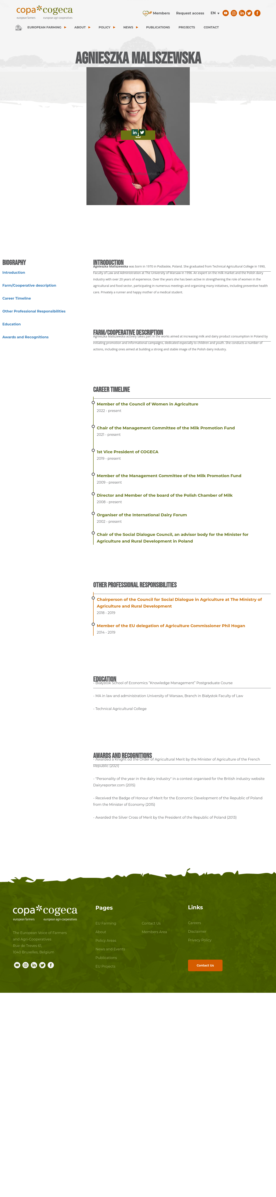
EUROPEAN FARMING (44, 27)
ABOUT (80, 27)
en (213, 13)
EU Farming (106, 923)
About (101, 932)
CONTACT (211, 27)
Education (11, 324)
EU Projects (105, 966)
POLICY (104, 27)
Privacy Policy (200, 940)
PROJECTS (187, 27)
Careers (194, 923)
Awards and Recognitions (25, 337)
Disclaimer (197, 931)
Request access (190, 13)
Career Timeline (16, 298)
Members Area (154, 932)
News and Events (110, 949)
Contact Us (151, 923)
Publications (106, 958)
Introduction (13, 273)
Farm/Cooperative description (29, 285)
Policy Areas (106, 941)
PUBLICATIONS (158, 27)
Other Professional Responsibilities (34, 311)
